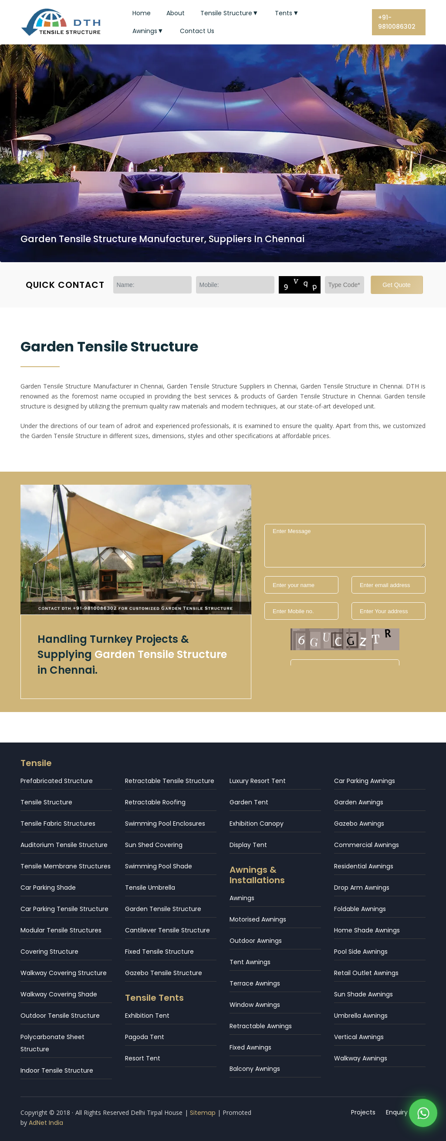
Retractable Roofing (155, 802)
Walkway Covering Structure (63, 973)
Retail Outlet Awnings (366, 973)
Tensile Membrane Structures (65, 866)
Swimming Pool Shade (158, 866)
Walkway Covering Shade (58, 994)
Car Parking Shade (48, 887)
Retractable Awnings (261, 1026)
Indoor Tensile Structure (56, 1070)
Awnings (148, 31)
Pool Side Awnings (361, 951)
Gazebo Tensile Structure (163, 973)
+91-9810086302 (397, 22)
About (175, 13)
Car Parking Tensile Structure (64, 909)
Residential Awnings (363, 866)
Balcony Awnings (255, 1068)
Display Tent (248, 845)
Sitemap (203, 1112)
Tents (287, 13)
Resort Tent (142, 1058)
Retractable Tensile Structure (169, 780)
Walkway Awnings (360, 1058)
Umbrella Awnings (361, 1015)
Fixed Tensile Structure (159, 951)
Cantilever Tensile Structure (167, 930)
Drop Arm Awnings (361, 887)
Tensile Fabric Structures (57, 823)
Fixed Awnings (250, 1047)
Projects (363, 1112)
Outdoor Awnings (256, 940)
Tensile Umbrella (150, 887)
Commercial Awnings (366, 845)
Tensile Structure (230, 13)
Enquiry (397, 1112)
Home (141, 13)
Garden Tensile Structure (163, 909)
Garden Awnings (358, 802)
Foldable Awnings (360, 909)
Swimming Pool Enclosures (165, 823)
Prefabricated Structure (56, 780)
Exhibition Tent (147, 1015)
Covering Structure (49, 951)
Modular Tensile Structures (60, 930)
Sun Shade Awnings (363, 994)
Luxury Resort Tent (258, 780)
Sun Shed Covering (153, 845)
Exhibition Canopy (257, 823)
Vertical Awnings (359, 1037)
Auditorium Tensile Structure (64, 845)
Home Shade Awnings (367, 930)
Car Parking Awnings (364, 780)
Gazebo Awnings (359, 823)
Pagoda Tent (144, 1037)
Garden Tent (249, 802)
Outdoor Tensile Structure (60, 1015)
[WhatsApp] (423, 1115)
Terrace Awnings (255, 983)
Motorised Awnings (258, 919)
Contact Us (197, 31)
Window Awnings (255, 1004)
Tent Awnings (250, 962)
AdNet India (46, 1122)
